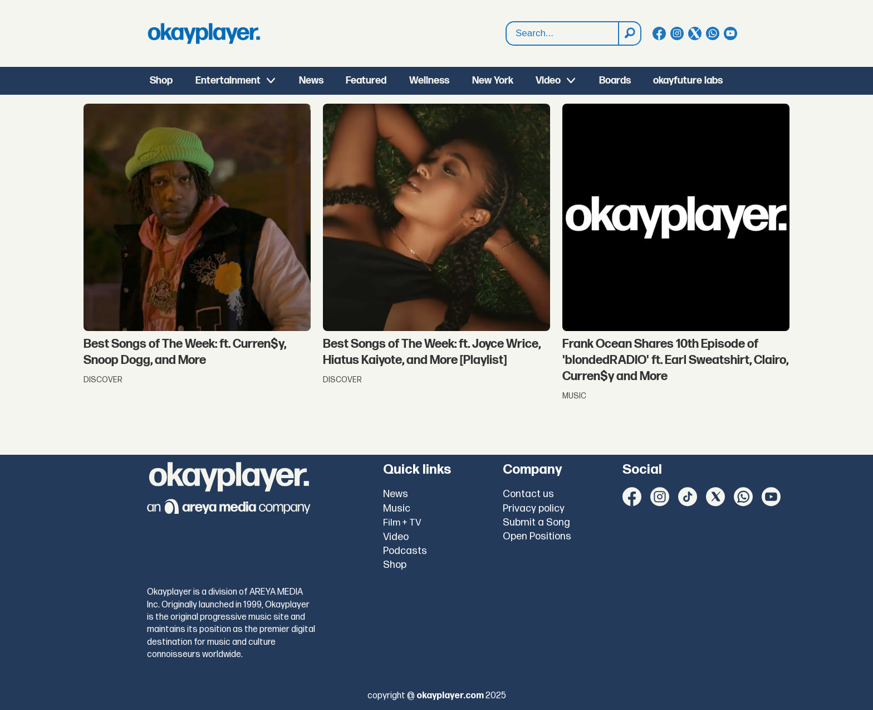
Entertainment (228, 80)
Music (396, 508)
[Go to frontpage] (204, 33)
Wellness (429, 80)
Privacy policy (534, 508)
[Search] (629, 33)
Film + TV (402, 522)
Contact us (528, 494)
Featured (366, 80)
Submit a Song (536, 522)
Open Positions (537, 536)
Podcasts (405, 551)
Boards (615, 80)
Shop (161, 80)
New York (492, 80)
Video (548, 80)
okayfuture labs (688, 80)
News (311, 80)
